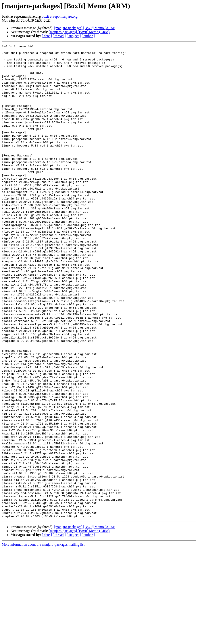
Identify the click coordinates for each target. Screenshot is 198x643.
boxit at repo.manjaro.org (59, 16)
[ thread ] (59, 36)
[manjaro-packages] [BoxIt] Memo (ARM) (84, 28)
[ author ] (88, 36)
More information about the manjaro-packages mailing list (43, 639)
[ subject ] (74, 36)
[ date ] (47, 36)
